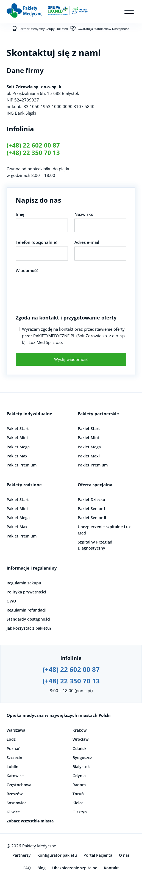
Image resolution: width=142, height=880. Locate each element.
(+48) (15, 145)
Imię (20, 214)
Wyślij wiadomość (71, 359)
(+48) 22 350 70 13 (33, 152)
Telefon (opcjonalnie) (36, 242)
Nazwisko (83, 214)
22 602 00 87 (41, 145)
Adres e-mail (86, 242)
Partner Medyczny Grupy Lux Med (43, 29)
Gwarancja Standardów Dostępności (104, 29)
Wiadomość (27, 270)
